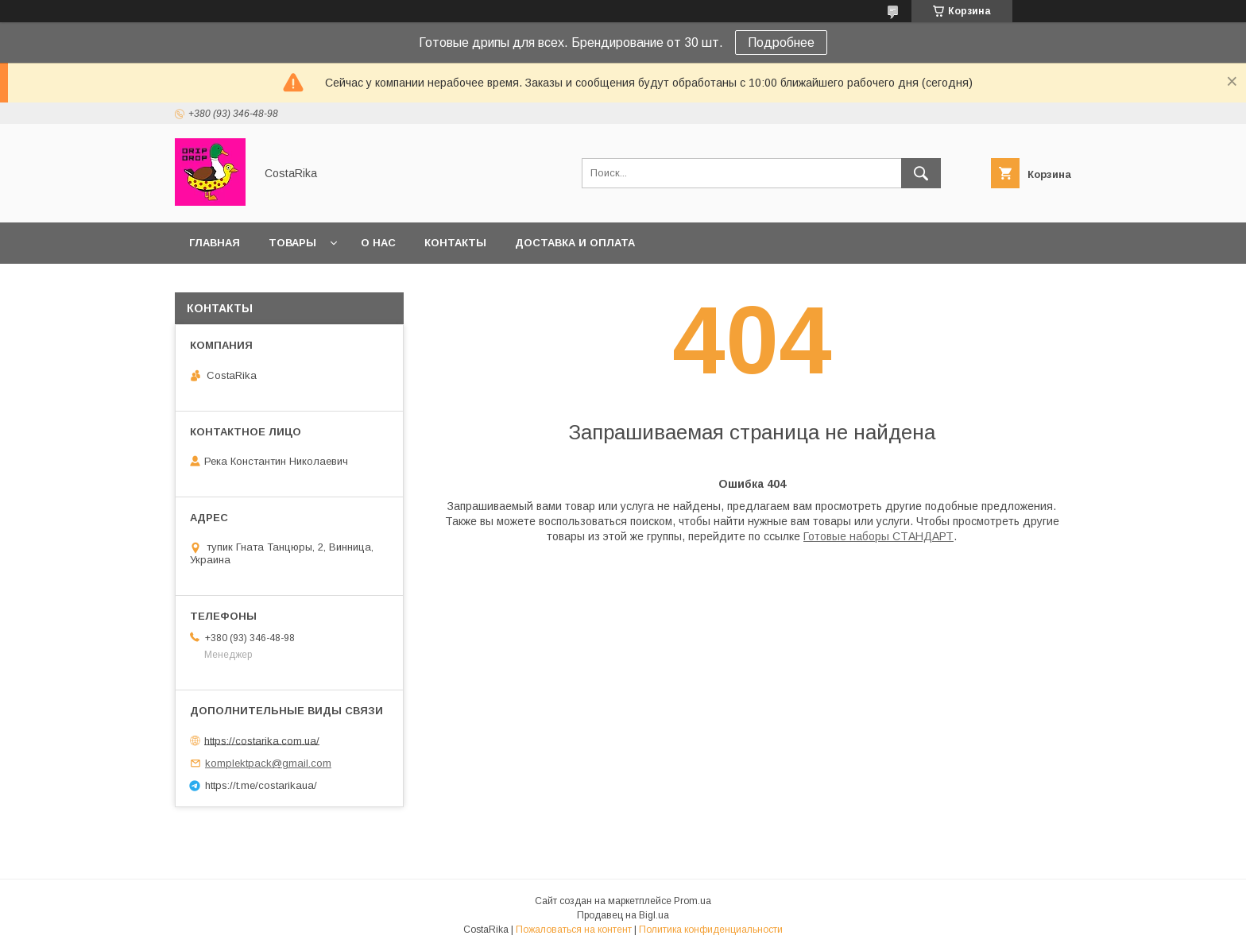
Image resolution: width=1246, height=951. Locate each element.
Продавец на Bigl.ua (623, 915)
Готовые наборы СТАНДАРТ (878, 536)
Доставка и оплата (575, 243)
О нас (378, 243)
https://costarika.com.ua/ (261, 740)
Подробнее (781, 42)
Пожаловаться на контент (574, 929)
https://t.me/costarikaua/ (261, 785)
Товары (292, 243)
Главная (214, 243)
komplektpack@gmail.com (268, 763)
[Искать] (921, 173)
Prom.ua (692, 901)
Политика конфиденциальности (711, 929)
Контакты (455, 243)
